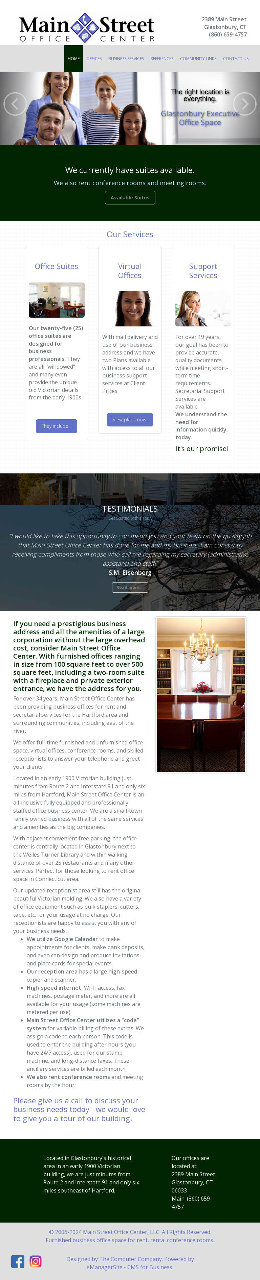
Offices (94, 58)
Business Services (126, 58)
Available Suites (130, 197)
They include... (56, 426)
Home (74, 58)
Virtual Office (130, 270)
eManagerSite (105, 1267)
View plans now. (130, 419)
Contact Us (235, 58)
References (162, 58)
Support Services (203, 270)
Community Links (198, 58)
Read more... (130, 587)
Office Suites (56, 266)
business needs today (51, 1109)
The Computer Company (130, 1259)
